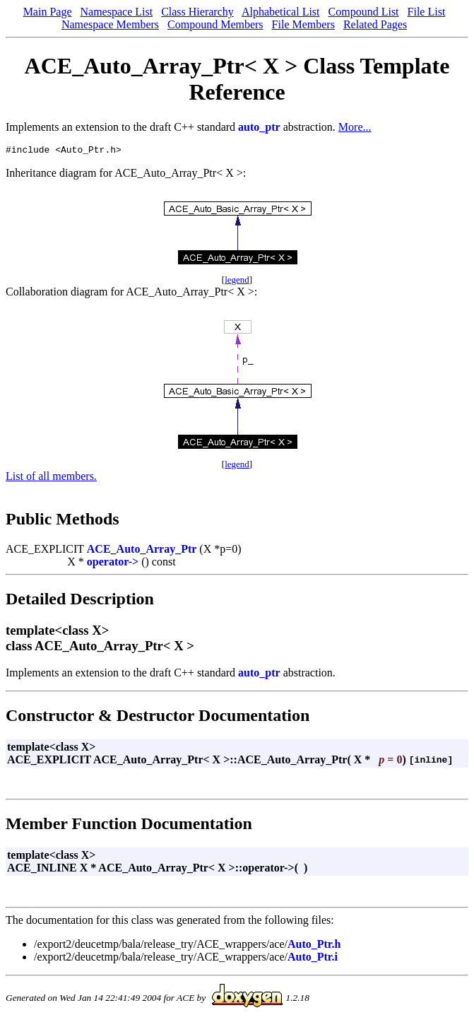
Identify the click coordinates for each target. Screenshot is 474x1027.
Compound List (363, 12)
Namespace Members (110, 24)
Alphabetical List (281, 12)
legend (237, 281)
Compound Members (215, 24)
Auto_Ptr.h (314, 946)
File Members (303, 24)
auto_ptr (259, 127)
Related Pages (375, 24)
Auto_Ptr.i (313, 959)
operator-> (112, 564)
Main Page (47, 12)
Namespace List (117, 12)
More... (355, 127)
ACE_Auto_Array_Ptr (142, 551)
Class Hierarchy (197, 12)
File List (427, 12)
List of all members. (51, 478)
